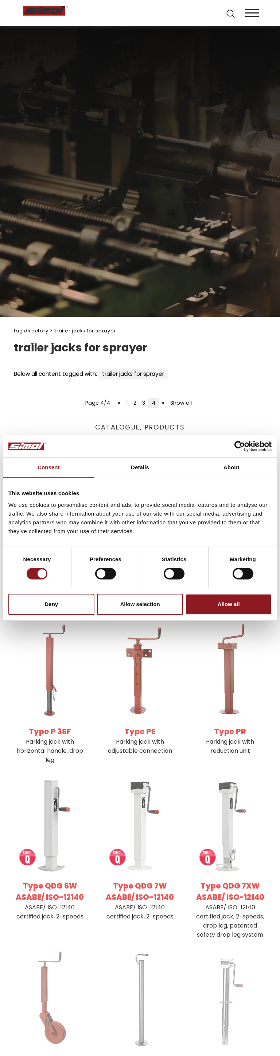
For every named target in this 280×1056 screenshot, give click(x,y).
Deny (51, 604)
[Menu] (252, 13)
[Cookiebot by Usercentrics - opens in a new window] (240, 446)
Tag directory (31, 331)
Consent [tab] (49, 467)
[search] (230, 13)
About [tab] (231, 467)
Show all (181, 402)
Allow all (229, 604)
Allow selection (140, 604)
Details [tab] (140, 467)
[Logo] (80, 13)
